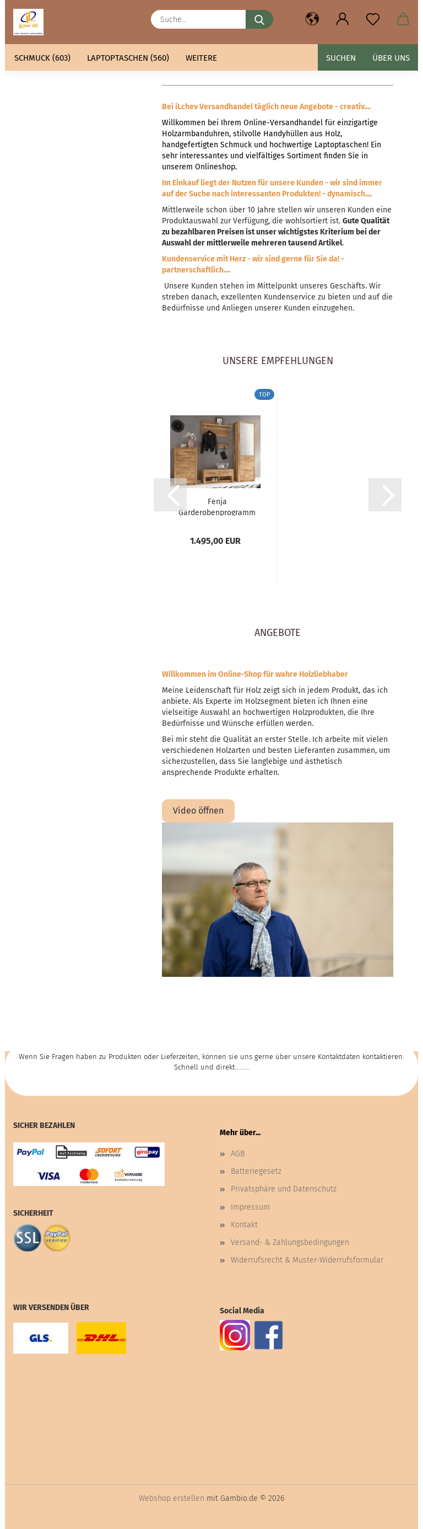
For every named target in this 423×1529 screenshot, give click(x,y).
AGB (238, 1153)
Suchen (341, 58)
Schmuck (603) (42, 58)
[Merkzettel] (372, 19)
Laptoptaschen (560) (128, 58)
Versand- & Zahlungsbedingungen (290, 1242)
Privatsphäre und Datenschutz (284, 1189)
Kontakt (244, 1224)
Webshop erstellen (171, 1498)
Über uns (391, 58)
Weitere (201, 58)
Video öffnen (198, 810)
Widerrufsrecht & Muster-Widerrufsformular (307, 1260)
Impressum (250, 1207)
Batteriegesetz (256, 1171)
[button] (312, 19)
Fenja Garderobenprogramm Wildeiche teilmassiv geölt (217, 506)
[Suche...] (259, 19)
